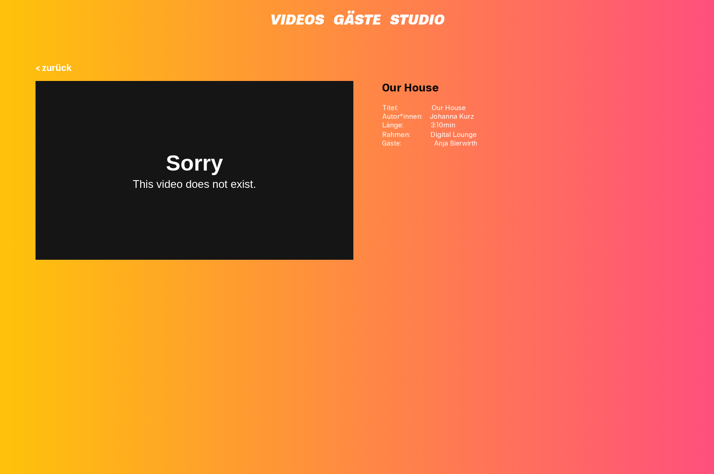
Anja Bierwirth (455, 143)
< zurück (54, 68)
